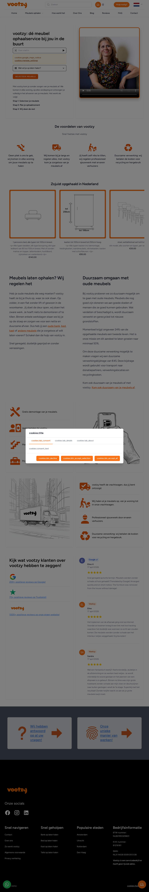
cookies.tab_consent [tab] (40, 440)
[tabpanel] (74, 448)
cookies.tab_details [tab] (63, 440)
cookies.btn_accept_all (107, 458)
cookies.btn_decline (48, 458)
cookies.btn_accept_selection (77, 458)
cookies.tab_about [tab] (85, 440)
